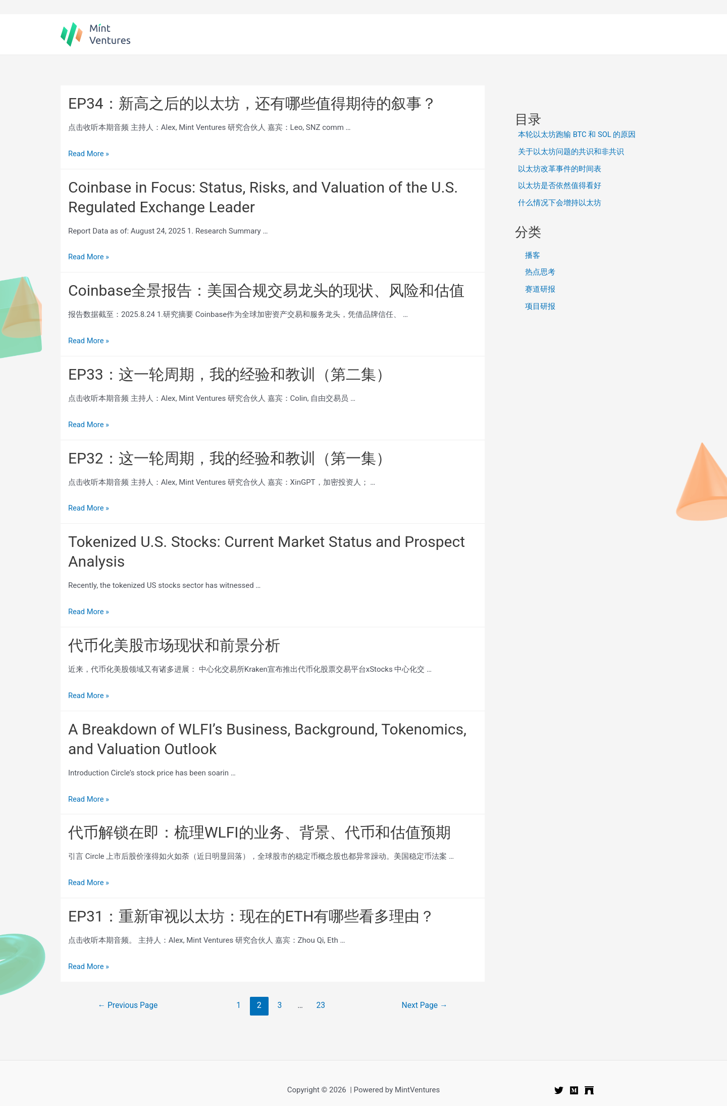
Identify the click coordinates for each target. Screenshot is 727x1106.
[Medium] (574, 1090)
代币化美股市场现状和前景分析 (174, 645)
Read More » (89, 153)
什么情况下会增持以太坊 (559, 202)
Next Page (423, 1005)
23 (321, 1005)
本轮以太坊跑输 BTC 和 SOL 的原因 (577, 134)
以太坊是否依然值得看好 (559, 185)
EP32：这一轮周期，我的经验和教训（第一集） (229, 458)
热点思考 (540, 271)
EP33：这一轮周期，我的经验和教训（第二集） (229, 374)
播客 (532, 255)
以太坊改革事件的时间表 (559, 168)
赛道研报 (540, 289)
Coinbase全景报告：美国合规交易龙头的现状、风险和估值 (266, 290)
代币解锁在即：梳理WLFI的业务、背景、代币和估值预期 (259, 832)
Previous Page (129, 1005)
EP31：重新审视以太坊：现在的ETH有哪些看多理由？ (251, 916)
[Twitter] (558, 1090)
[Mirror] (589, 1090)
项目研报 (540, 306)
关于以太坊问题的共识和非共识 (571, 151)
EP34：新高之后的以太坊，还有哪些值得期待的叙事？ (252, 103)
